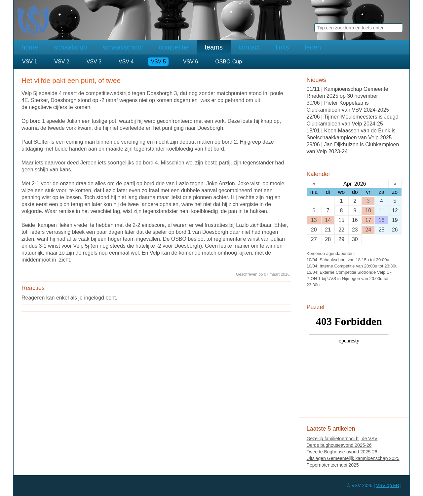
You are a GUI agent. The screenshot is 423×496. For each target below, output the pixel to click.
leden (313, 47)
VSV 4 (126, 61)
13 (314, 220)
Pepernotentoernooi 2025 (333, 465)
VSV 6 (190, 61)
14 (328, 220)
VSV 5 (158, 61)
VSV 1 (29, 61)
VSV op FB (387, 485)
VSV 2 (61, 61)
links (282, 47)
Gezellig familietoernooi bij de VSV (342, 438)
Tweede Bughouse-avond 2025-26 (342, 451)
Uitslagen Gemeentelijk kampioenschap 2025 (353, 458)
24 (368, 229)
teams (213, 47)
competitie (174, 47)
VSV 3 (94, 61)
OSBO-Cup (228, 61)
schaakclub (70, 47)
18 (382, 220)
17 (368, 220)
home (29, 47)
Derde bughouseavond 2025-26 (339, 445)
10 (368, 210)
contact (249, 47)
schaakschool (123, 47)
